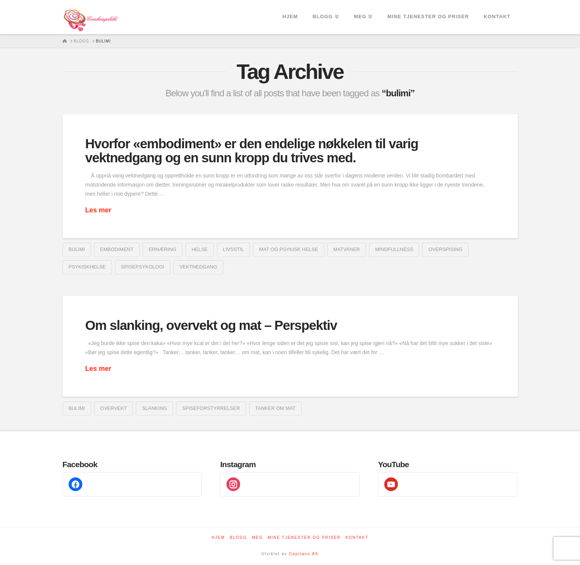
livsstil (233, 249)
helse (200, 249)
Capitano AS (304, 554)
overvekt (113, 408)
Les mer (98, 210)
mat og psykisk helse (288, 249)
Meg (257, 537)
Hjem (218, 537)
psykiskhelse (87, 267)
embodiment (117, 249)
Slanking (154, 408)
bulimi (77, 249)
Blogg (238, 537)
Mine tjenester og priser (304, 537)
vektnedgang (198, 267)
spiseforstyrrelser (211, 408)
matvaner (346, 249)
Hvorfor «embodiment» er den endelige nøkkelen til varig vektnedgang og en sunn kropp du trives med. (251, 150)
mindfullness (394, 249)
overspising (445, 249)
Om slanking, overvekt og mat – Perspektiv (211, 325)
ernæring (162, 249)
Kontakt (357, 537)
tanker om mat (275, 408)
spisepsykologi (142, 267)
